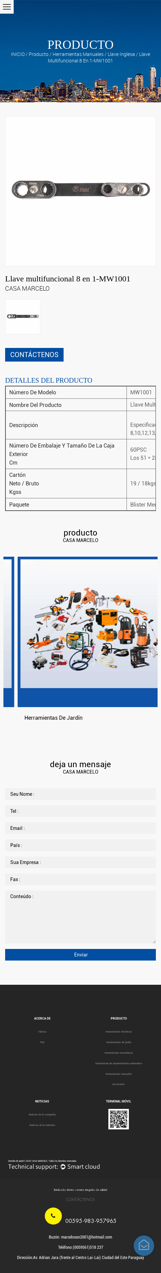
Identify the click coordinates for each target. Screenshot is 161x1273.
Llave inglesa (121, 54)
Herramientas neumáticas (119, 1053)
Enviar (80, 954)
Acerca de (42, 1018)
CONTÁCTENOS (34, 355)
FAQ (42, 1042)
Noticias (42, 1101)
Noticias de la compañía (42, 1114)
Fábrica (42, 1031)
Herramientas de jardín (118, 1042)
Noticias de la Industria (42, 1125)
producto (39, 54)
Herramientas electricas (119, 1031)
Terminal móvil (118, 1101)
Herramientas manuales (78, 54)
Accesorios (118, 1084)
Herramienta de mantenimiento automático (118, 1063)
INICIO (18, 54)
